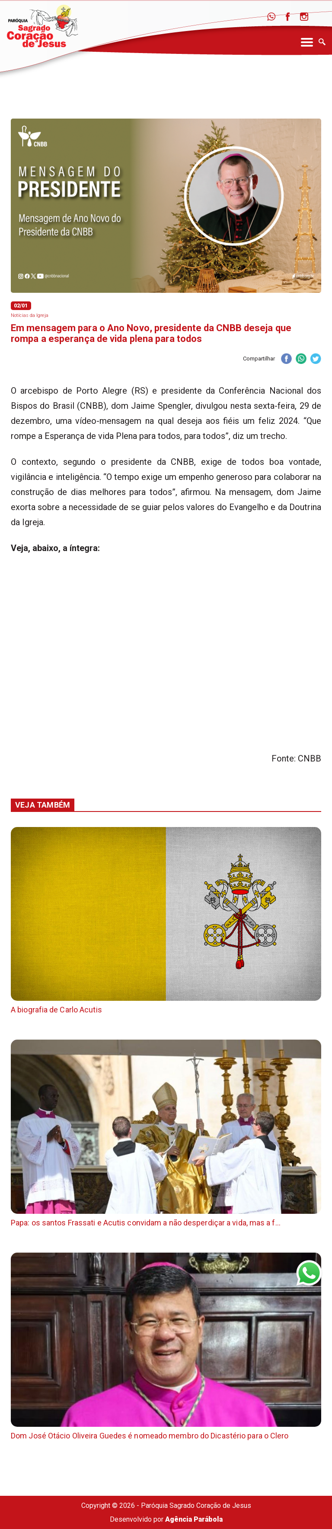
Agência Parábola (194, 1519)
